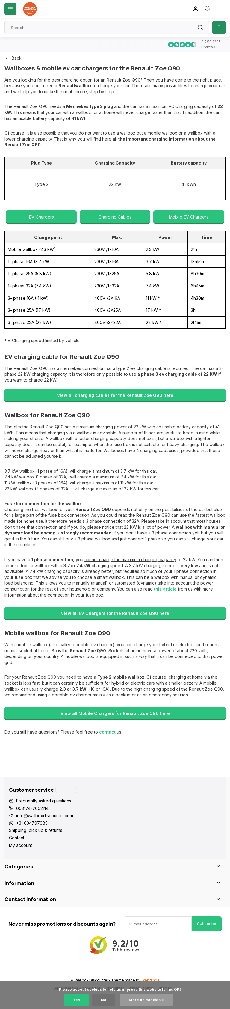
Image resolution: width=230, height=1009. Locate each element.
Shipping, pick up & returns (35, 830)
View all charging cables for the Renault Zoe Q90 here (115, 395)
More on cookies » (146, 1000)
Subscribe (206, 923)
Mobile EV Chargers (188, 216)
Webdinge (150, 980)
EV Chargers (41, 216)
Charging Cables (115, 216)
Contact (16, 837)
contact (107, 731)
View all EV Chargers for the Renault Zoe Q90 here (115, 613)
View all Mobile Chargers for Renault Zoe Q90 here (115, 713)
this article (165, 588)
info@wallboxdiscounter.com (44, 815)
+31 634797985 (32, 823)
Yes (76, 1000)
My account (20, 845)
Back (13, 58)
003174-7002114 (32, 808)
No (103, 1000)
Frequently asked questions (43, 800)
